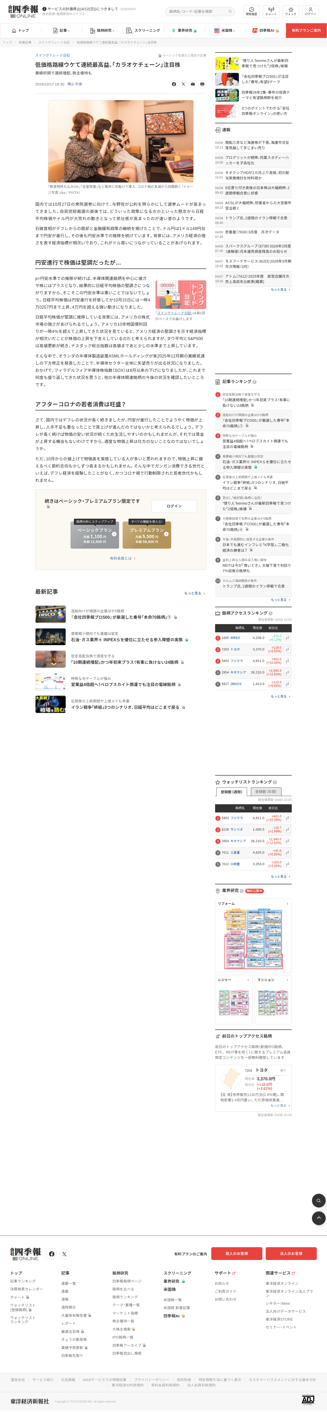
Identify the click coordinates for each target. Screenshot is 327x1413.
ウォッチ (291, 11)
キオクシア (238, 672)
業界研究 (183, 31)
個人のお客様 (242, 1254)
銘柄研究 (102, 31)
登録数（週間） (232, 792)
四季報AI (265, 30)
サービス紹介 (79, 1379)
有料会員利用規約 (203, 1384)
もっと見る (192, 592)
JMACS (236, 684)
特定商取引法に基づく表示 (259, 1379)
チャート (271, 11)
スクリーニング (143, 30)
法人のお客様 (294, 1254)
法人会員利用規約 (240, 1384)
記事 (61, 31)
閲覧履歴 (251, 11)
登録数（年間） (266, 792)
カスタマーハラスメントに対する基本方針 (107, 1384)
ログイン (310, 11)
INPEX (235, 638)
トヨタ (235, 649)
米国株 (224, 30)
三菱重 (235, 852)
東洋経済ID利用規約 (165, 1384)
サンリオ (236, 829)
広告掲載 (104, 1379)
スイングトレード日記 (54, 42)
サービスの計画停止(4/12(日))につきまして (83, 9)
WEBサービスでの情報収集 (141, 1379)
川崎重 (235, 864)
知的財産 (222, 1379)
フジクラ (236, 661)
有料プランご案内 (306, 30)
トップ (20, 30)
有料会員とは (121, 557)
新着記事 (25, 42)
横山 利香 (75, 84)
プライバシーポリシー (189, 1379)
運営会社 (53, 1379)
